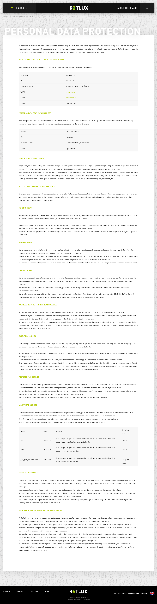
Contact (20, 591)
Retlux (5, 16)
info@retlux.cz (71, 98)
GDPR (47, 591)
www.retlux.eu (71, 92)
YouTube (34, 591)
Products (6, 591)
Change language (134, 593)
